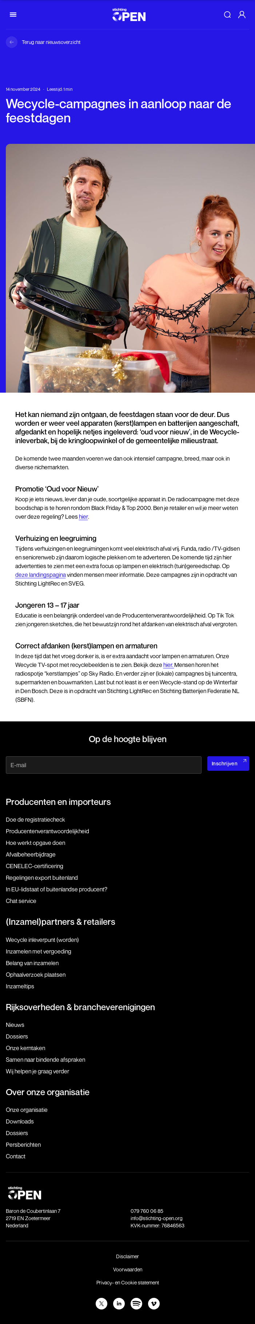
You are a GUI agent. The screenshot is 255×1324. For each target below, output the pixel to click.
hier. (168, 664)
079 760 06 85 (147, 1211)
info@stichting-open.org (157, 1218)
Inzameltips (20, 986)
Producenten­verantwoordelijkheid (47, 831)
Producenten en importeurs (58, 802)
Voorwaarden (127, 1269)
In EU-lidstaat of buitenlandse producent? (56, 889)
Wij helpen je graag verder (37, 1071)
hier (83, 516)
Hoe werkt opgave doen (35, 842)
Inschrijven (225, 763)
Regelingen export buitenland (42, 877)
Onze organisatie (27, 1109)
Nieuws (15, 1024)
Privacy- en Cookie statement (127, 1282)
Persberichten (23, 1144)
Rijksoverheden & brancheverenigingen (80, 1007)
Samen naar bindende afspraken (45, 1059)
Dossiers (17, 1036)
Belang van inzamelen (32, 963)
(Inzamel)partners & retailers (60, 921)
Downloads (20, 1121)
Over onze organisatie (47, 1092)
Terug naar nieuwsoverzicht (51, 42)
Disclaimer (127, 1256)
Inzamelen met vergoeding (38, 951)
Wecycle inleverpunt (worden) (42, 939)
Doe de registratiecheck (35, 819)
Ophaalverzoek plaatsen (35, 974)
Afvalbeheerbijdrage (31, 854)
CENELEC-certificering (34, 866)
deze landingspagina (40, 574)
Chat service (21, 900)
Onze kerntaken (25, 1048)
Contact (15, 1156)
